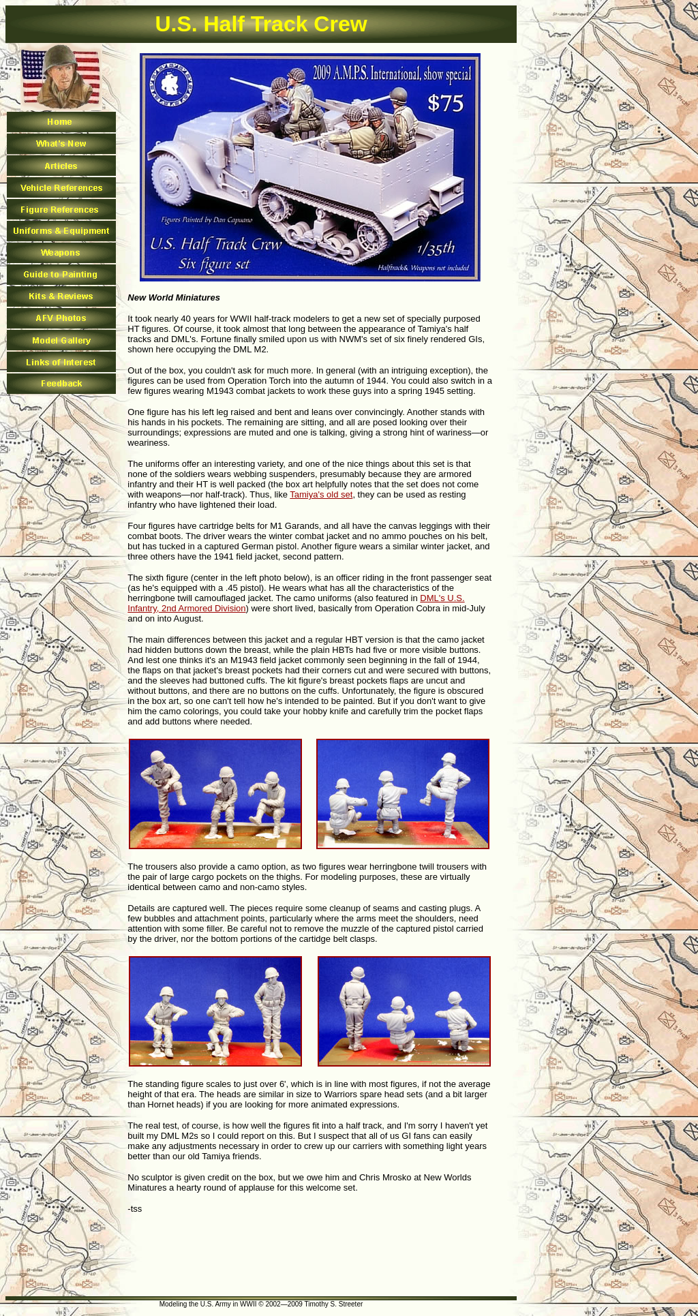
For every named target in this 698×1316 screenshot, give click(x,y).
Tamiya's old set (321, 494)
